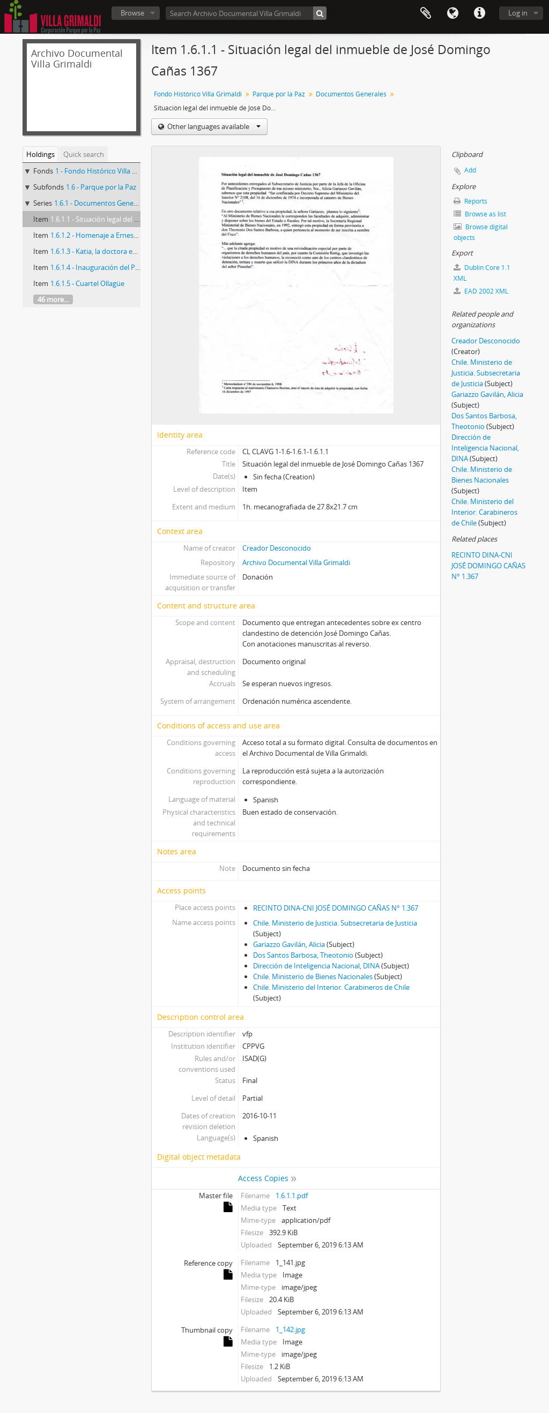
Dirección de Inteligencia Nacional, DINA (316, 966)
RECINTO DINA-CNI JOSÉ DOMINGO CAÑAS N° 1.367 (335, 908)
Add (470, 170)
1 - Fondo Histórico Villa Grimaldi (107, 171)
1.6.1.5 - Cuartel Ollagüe (87, 283)
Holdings (40, 154)
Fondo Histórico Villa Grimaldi (198, 94)
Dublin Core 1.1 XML (482, 273)
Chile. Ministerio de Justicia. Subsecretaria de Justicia (335, 923)
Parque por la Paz (279, 94)
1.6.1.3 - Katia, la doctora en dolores (106, 251)
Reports (470, 201)
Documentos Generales (351, 94)
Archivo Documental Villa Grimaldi (296, 562)
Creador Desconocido (276, 548)
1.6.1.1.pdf (292, 1195)
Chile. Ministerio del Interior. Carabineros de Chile (331, 987)
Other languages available (213, 126)
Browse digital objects (481, 232)
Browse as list (480, 214)
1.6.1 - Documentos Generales (101, 203)
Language (452, 13)
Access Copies (263, 1178)
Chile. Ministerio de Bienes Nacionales (313, 976)
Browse (132, 13)
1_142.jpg (290, 1329)
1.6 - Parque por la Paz (101, 187)
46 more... (53, 299)
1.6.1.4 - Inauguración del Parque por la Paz (118, 267)
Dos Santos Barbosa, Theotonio (303, 955)
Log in (518, 13)
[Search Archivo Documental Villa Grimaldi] (246, 13)
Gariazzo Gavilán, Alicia (289, 944)
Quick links (479, 13)
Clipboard (425, 13)
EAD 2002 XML (481, 291)
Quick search (83, 154)
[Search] (320, 13)
